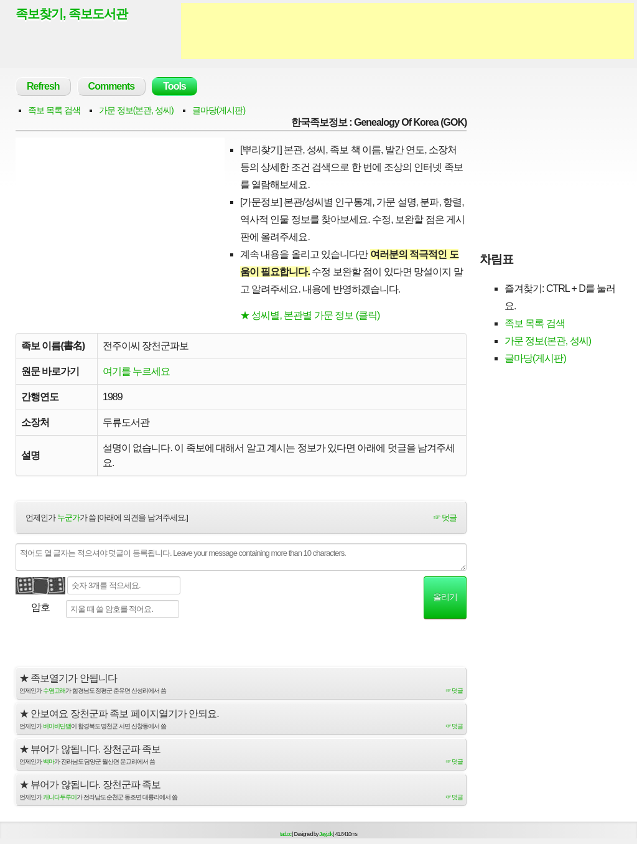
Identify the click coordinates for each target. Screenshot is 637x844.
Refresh (43, 86)
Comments (111, 86)
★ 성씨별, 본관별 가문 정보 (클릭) (309, 315)
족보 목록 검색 (54, 110)
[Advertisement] (407, 31)
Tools (174, 86)
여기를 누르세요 (136, 371)
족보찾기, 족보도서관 (72, 14)
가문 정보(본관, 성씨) (136, 110)
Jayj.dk (325, 834)
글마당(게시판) (218, 110)
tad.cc (285, 834)
